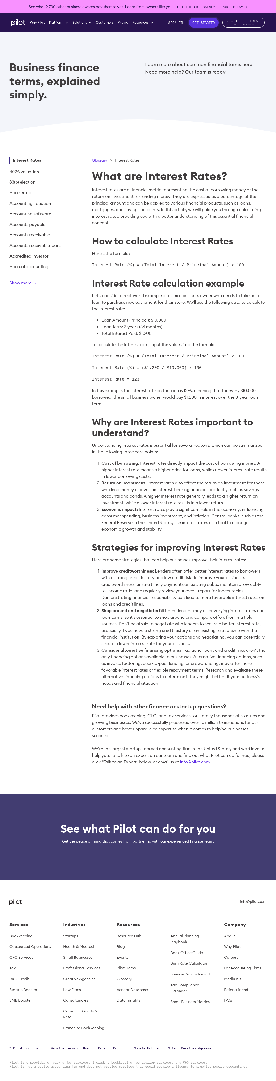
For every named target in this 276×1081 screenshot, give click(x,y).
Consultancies (75, 1000)
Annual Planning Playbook (185, 939)
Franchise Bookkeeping (83, 1027)
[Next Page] (38, 284)
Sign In (175, 22)
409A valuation (24, 171)
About (229, 936)
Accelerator (21, 192)
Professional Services (81, 968)
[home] (18, 22)
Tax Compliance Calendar (185, 988)
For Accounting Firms (242, 968)
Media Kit (232, 978)
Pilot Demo (126, 968)
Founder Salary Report (190, 974)
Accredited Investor (29, 256)
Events (122, 957)
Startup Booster (23, 989)
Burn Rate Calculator (189, 963)
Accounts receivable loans (35, 245)
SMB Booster (20, 1000)
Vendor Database (132, 989)
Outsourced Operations (30, 946)
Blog (121, 946)
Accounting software (30, 214)
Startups (70, 936)
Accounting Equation (30, 203)
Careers (231, 957)
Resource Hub (129, 936)
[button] (58, 22)
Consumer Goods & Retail (80, 1014)
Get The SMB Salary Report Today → (212, 6)
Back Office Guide (187, 952)
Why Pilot (232, 946)
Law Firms (72, 989)
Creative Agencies (79, 978)
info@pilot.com (195, 762)
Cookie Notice (146, 1048)
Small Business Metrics (190, 1001)
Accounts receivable (29, 234)
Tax (12, 968)
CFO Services (21, 957)
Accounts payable (27, 224)
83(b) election (22, 182)
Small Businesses (77, 957)
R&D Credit (19, 978)
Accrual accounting (28, 266)
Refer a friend (236, 989)
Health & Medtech (79, 946)
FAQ (228, 1000)
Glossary (99, 160)
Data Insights (128, 1000)
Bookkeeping (21, 936)
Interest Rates (27, 160)
